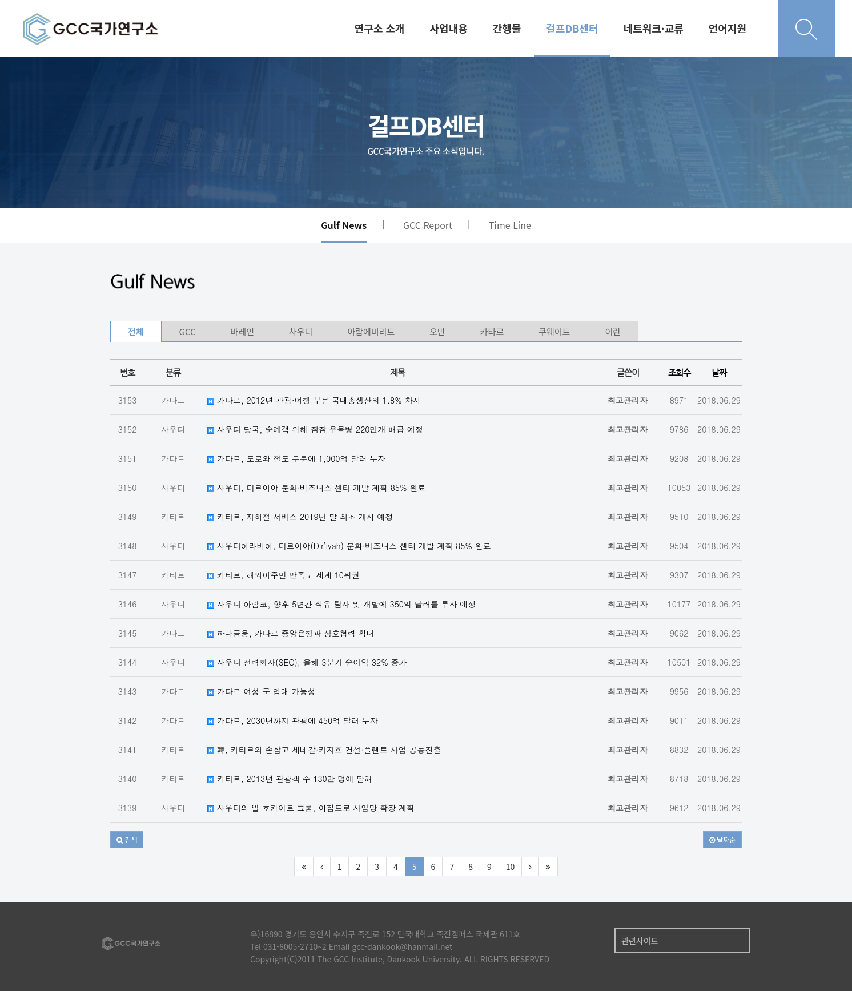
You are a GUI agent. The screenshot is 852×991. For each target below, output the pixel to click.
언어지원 (727, 28)
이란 (613, 331)
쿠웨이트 (554, 331)
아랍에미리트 (371, 331)
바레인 (242, 331)
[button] (126, 839)
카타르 (492, 331)
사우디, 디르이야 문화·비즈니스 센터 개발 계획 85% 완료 (316, 487)
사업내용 (449, 28)
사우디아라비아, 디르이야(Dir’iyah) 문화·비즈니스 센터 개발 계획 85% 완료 (349, 545)
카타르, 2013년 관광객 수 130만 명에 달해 (289, 778)
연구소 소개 (380, 28)
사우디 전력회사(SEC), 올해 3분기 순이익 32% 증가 (307, 662)
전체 (136, 331)
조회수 (679, 372)
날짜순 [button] (722, 839)
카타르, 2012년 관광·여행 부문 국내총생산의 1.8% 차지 (314, 400)
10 (510, 866)
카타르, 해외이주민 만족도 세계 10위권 (283, 575)
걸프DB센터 (572, 28)
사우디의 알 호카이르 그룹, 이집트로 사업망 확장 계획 (311, 807)
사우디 (300, 331)
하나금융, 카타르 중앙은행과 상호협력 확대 (291, 633)
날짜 (719, 372)
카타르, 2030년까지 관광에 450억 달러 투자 (292, 720)
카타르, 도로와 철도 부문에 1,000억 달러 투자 (296, 458)
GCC (187, 331)
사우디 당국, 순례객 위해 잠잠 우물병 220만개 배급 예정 (315, 429)
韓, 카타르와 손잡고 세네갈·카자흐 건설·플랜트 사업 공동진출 (324, 749)
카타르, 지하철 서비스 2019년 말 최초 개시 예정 (300, 516)
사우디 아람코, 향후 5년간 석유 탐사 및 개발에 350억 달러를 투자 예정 (341, 604)
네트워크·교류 (654, 28)
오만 (437, 331)
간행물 (507, 28)
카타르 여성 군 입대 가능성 (261, 691)
